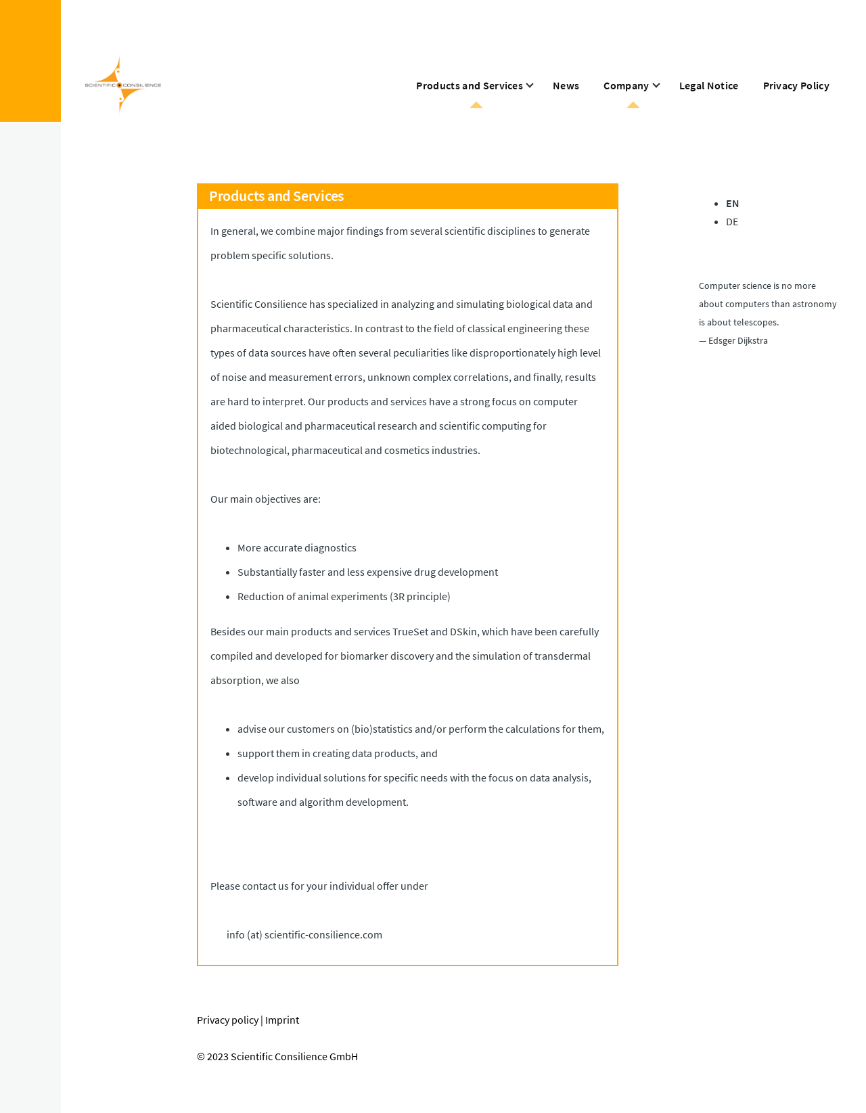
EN (732, 203)
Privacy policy (227, 1019)
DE (732, 221)
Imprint (282, 1019)
